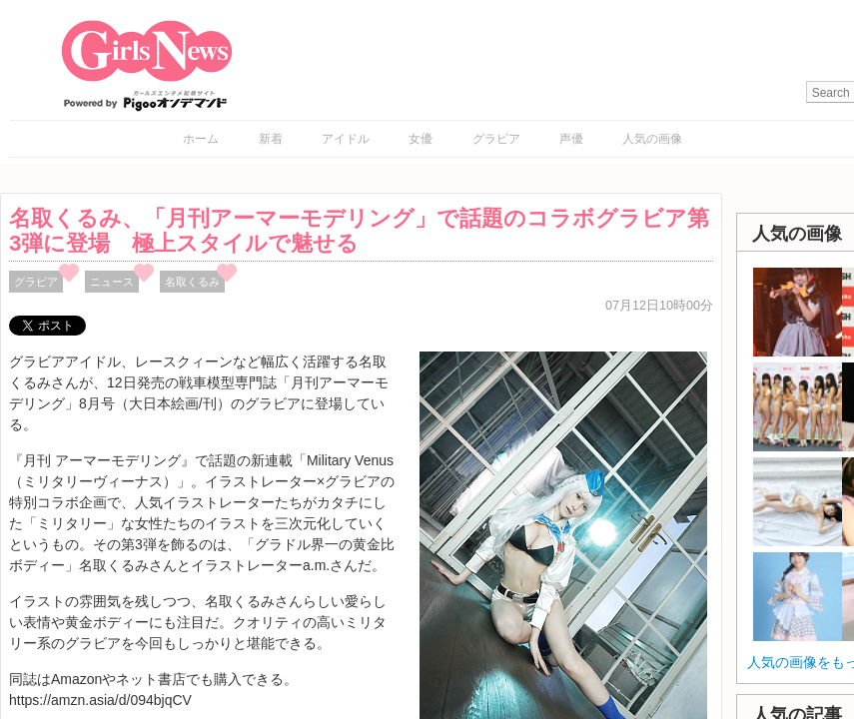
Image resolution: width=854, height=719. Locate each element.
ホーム (201, 139)
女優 (420, 139)
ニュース (112, 282)
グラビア (496, 139)
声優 (571, 139)
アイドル (346, 139)
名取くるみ (192, 282)
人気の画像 (652, 139)
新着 (271, 139)
